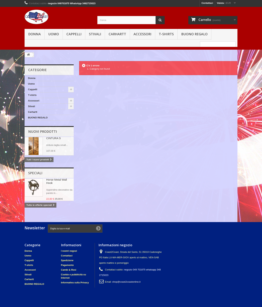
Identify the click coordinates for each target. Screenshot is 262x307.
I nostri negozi (69, 251)
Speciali (35, 173)
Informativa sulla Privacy (75, 282)
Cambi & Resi (68, 269)
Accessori (142, 34)
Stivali (95, 34)
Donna (34, 34)
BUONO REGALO (194, 34)
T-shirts (166, 34)
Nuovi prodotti (42, 131)
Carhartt (117, 34)
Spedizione (67, 260)
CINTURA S (53, 138)
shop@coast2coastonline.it (126, 281)
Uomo (53, 34)
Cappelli (74, 34)
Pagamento (67, 265)
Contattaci (207, 3)
